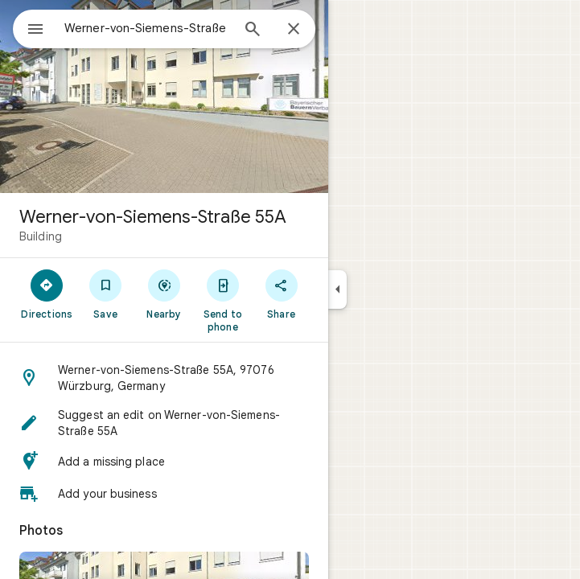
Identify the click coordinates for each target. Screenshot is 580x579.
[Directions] (47, 293)
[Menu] (35, 30)
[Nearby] (164, 293)
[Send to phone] (222, 300)
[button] (164, 377)
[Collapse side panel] (337, 289)
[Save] (105, 293)
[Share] (281, 293)
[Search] (252, 30)
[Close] (293, 30)
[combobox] (147, 28)
